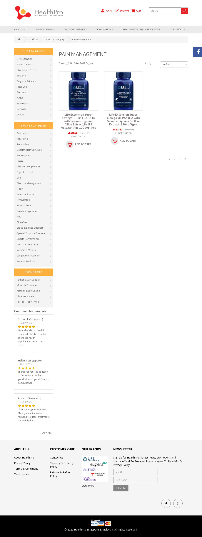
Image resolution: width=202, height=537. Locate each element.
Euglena (21, 75)
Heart (20, 188)
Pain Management (81, 39)
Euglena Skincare (26, 81)
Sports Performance (28, 238)
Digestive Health (26, 172)
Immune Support (26, 194)
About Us (20, 29)
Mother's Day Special (29, 290)
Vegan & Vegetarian (28, 244)
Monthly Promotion (27, 285)
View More (88, 485)
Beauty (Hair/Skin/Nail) (29, 149)
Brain (20, 161)
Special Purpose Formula (31, 233)
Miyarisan (22, 103)
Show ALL (46, 432)
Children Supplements (29, 166)
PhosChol (22, 86)
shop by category (75, 29)
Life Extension (25, 58)
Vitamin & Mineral (26, 250)
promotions (105, 29)
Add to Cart (83, 144)
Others (21, 114)
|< (169, 159)
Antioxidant (23, 144)
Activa (20, 97)
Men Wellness (25, 205)
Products (33, 39)
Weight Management (28, 255)
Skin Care (22, 222)
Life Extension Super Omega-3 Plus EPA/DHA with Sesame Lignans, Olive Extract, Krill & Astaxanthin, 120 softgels (78, 121)
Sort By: (148, 63)
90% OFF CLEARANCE (28, 302)
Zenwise (21, 109)
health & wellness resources (141, 29)
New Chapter (24, 64)
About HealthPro (24, 457)
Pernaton (22, 92)
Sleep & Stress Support (30, 227)
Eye (19, 177)
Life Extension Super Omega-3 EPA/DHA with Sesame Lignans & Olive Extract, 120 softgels (123, 119)
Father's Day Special (28, 279)
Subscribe (121, 488)
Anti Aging (22, 138)
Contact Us (178, 29)
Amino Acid (23, 133)
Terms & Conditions (26, 468)
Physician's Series (27, 70)
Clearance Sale (25, 296)
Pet (19, 216)
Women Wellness (26, 261)
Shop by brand (45, 29)
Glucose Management (29, 183)
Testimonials (21, 474)
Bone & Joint (23, 155)
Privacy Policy (22, 463)
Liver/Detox (23, 200)
